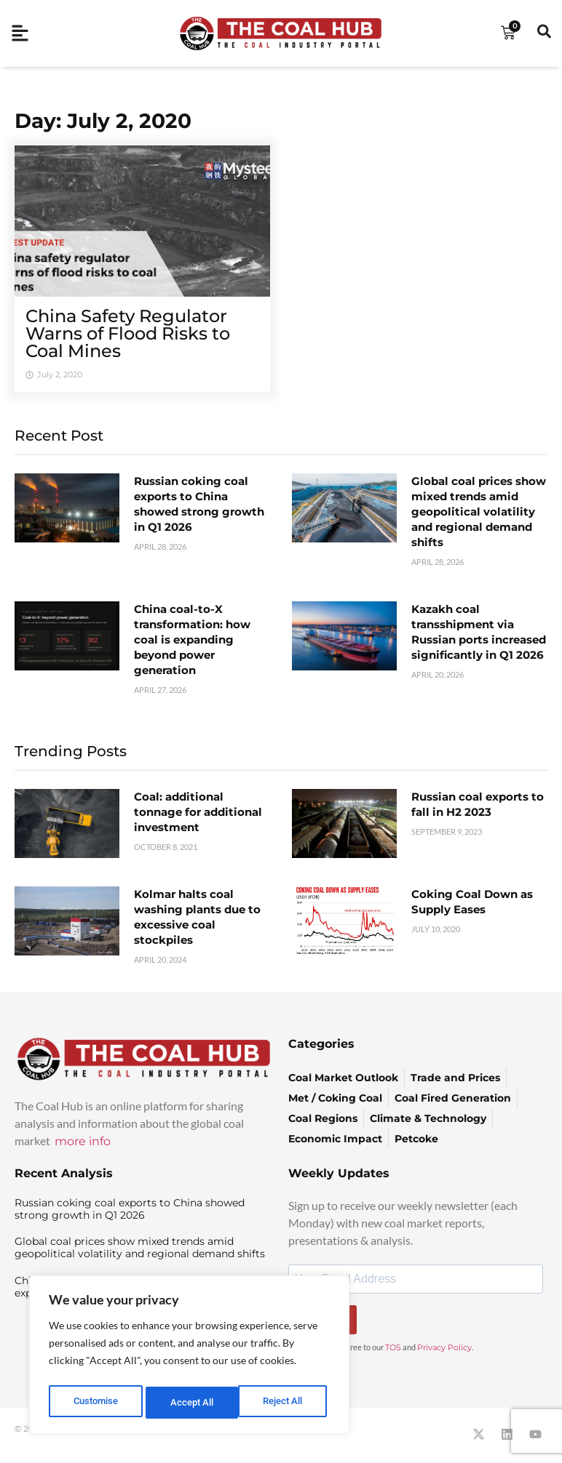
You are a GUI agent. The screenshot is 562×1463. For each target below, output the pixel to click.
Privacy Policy (444, 1347)
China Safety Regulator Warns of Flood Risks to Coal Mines (127, 333)
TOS (393, 1347)
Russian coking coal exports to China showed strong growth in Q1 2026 (130, 1209)
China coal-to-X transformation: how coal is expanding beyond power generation (192, 639)
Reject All (191, 1402)
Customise (95, 1402)
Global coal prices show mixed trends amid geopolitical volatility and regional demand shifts (478, 511)
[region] (189, 1357)
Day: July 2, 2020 (103, 120)
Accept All (285, 1402)
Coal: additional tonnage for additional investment (198, 812)
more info (83, 1141)
